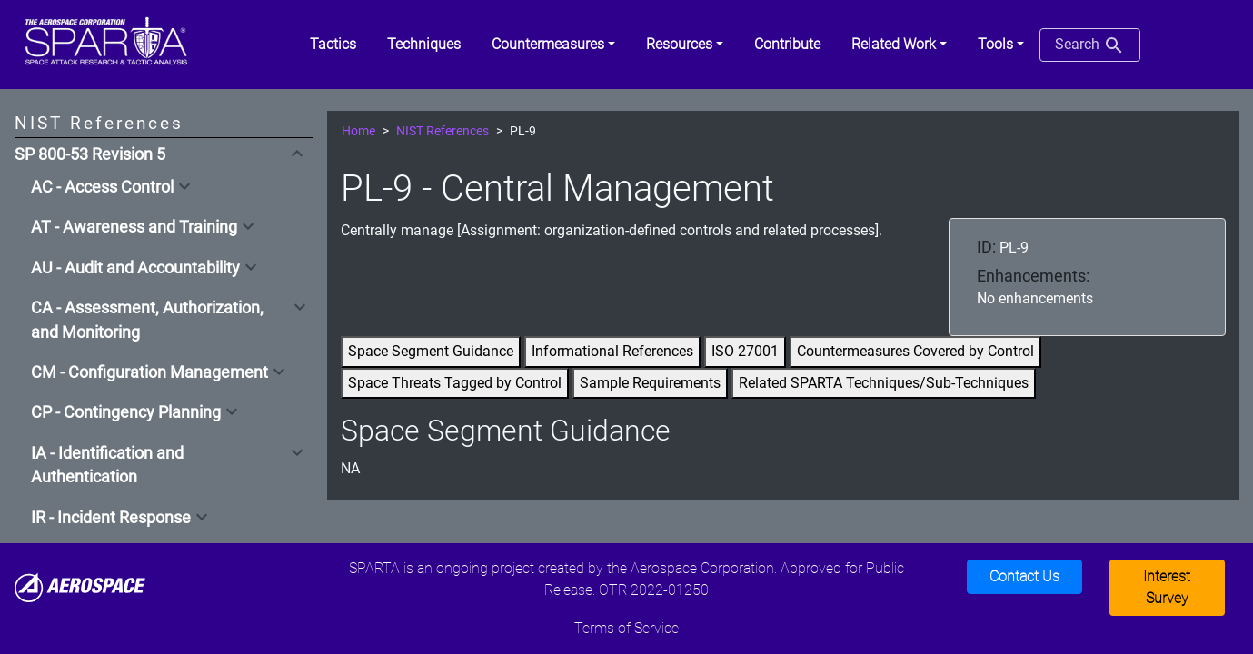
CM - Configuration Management (149, 372)
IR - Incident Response (111, 518)
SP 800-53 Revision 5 (90, 154)
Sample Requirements (650, 382)
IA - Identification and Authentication (107, 465)
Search (1090, 45)
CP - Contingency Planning (126, 412)
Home (358, 131)
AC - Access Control (102, 187)
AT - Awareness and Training (134, 227)
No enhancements (1035, 298)
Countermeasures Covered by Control (915, 351)
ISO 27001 (745, 351)
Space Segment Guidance (430, 351)
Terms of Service (626, 628)
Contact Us (1024, 576)
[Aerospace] (80, 586)
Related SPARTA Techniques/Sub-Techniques (884, 382)
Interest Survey (1166, 587)
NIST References (442, 131)
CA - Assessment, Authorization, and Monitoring (147, 320)
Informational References (612, 351)
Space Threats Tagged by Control (455, 382)
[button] (553, 44)
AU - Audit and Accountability (135, 268)
